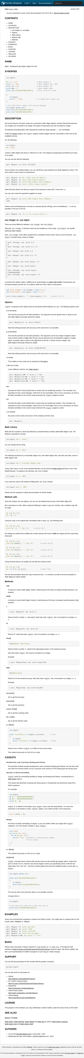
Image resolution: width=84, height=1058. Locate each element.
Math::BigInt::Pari (11, 1024)
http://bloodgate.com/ (23, 1034)
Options (14, 32)
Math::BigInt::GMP (26, 1024)
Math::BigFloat (19, 1022)
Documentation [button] (45, 3)
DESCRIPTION (13, 28)
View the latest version (61, 13)
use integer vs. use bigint (20, 30)
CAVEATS (11, 42)
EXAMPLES (12, 44)
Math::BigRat (29, 1022)
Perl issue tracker (69, 1053)
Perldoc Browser (11, 3)
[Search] (68, 3)
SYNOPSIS (12, 25)
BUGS (10, 47)
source (11, 9)
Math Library (16, 35)
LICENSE (11, 51)
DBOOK (29, 1047)
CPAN (15, 9)
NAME (10, 23)
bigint (7, 9)
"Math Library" (33, 369)
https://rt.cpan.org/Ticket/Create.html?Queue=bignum (31, 949)
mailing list (80, 1053)
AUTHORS (12, 56)
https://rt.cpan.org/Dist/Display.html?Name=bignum (26, 983)
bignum (7, 1018)
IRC (23, 1055)
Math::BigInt (57, 468)
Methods (15, 40)
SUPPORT (12, 49)
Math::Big (41, 1022)
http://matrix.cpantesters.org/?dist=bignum (23, 993)
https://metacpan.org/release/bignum (21, 988)
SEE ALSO (12, 54)
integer (14, 134)
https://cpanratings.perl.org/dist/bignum (21, 998)
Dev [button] (34, 3)
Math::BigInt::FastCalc (60, 1022)
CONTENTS (11, 18)
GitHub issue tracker (54, 1047)
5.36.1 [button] (27, 3)
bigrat (15, 1018)
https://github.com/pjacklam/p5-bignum (21, 979)
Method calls (16, 37)
